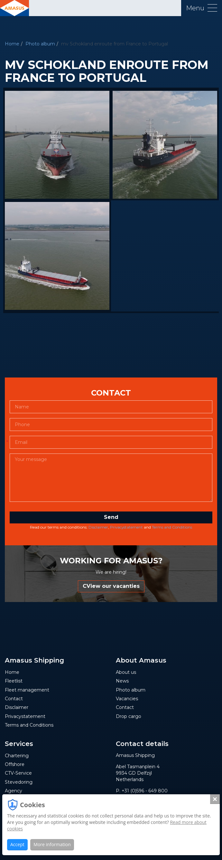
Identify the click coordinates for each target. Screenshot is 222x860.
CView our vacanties (111, 586)
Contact (14, 699)
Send (111, 517)
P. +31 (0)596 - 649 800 (142, 791)
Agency (13, 791)
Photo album (40, 44)
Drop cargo (128, 716)
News (122, 681)
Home (12, 44)
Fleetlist (14, 681)
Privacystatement (126, 527)
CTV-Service (18, 773)
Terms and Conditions (172, 527)
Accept (17, 844)
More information (51, 844)
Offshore (14, 764)
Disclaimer (98, 527)
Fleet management (27, 690)
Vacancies (127, 699)
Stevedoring (18, 782)
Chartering (17, 756)
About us (126, 672)
